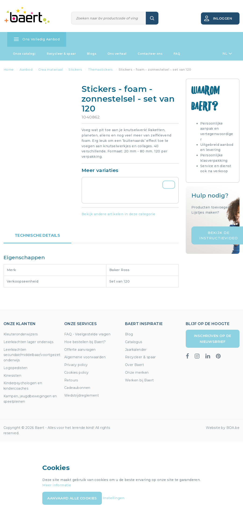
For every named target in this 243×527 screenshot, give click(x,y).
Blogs (91, 53)
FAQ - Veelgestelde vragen (87, 334)
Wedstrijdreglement (81, 395)
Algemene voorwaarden (85, 357)
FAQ (177, 53)
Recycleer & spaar (61, 53)
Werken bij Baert (139, 380)
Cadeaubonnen (77, 388)
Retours (71, 380)
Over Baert (134, 365)
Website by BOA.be (222, 428)
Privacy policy (76, 365)
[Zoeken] (108, 18)
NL (227, 53)
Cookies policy (76, 372)
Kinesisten (12, 375)
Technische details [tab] (37, 235)
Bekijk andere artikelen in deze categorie (118, 214)
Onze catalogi (24, 53)
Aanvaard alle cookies (72, 498)
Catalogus (133, 342)
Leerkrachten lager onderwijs (28, 342)
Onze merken (137, 372)
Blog (129, 334)
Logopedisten (16, 368)
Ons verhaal (116, 53)
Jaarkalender (136, 350)
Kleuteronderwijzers (21, 334)
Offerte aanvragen (80, 350)
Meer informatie (56, 485)
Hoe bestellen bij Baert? (85, 342)
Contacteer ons (150, 53)
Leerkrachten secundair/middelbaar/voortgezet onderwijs (32, 355)
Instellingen (114, 498)
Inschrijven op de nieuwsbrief (212, 338)
